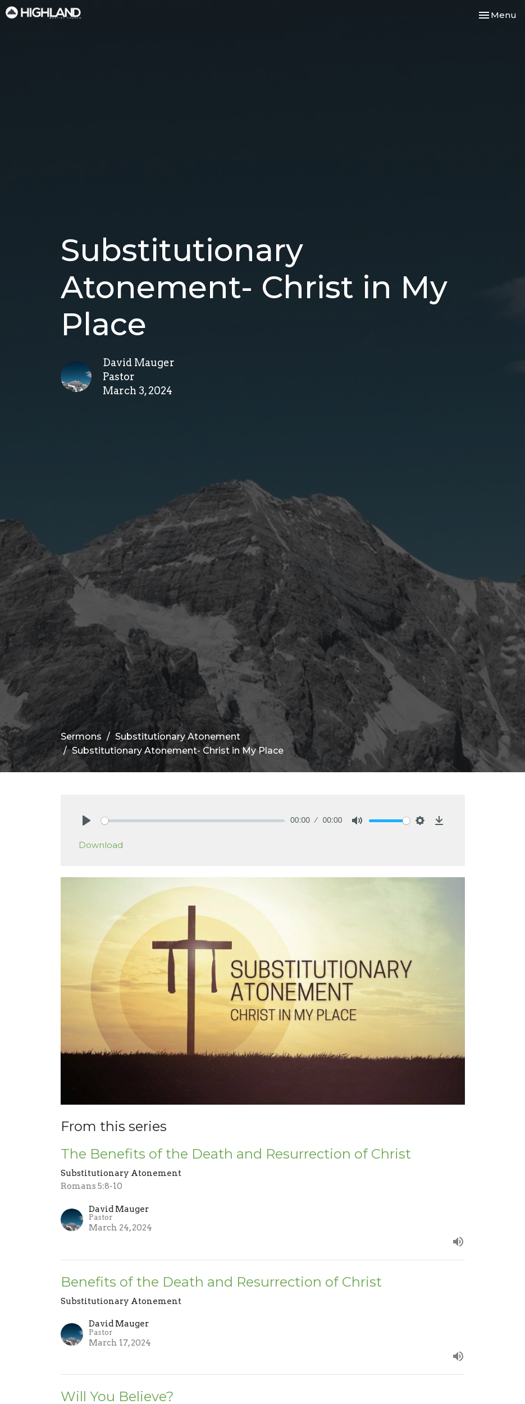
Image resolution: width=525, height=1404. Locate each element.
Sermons (81, 736)
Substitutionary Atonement (177, 736)
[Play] (86, 820)
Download (101, 845)
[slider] (193, 820)
